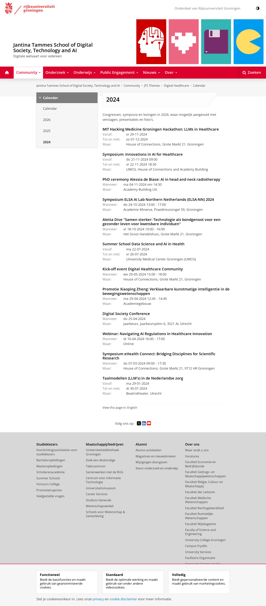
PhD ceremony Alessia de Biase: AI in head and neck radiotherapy (161, 179)
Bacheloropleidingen (50, 460)
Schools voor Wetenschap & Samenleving (105, 514)
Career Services (97, 494)
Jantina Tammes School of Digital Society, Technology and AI (78, 86)
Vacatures (192, 456)
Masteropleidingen (49, 466)
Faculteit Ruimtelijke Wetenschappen (199, 516)
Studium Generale (98, 500)
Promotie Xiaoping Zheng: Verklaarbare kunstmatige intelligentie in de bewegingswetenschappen (166, 291)
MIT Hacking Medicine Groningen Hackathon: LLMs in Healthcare (161, 129)
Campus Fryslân (196, 546)
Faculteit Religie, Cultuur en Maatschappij (204, 484)
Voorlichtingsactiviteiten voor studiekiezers (56, 452)
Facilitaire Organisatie (200, 558)
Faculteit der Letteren (200, 492)
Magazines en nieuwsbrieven (156, 456)
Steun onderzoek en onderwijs (157, 468)
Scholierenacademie (50, 472)
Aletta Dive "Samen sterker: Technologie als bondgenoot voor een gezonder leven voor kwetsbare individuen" (162, 221)
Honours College (48, 484)
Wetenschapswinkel (99, 506)
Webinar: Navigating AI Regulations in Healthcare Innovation (157, 333)
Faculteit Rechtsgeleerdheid (204, 508)
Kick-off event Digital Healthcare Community (143, 268)
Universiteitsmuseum (101, 488)
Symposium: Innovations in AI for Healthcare (143, 154)
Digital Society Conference (126, 313)
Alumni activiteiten (148, 450)
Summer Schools (48, 478)
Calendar (50, 98)
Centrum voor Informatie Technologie (103, 480)
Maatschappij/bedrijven (104, 444)
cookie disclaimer (123, 599)
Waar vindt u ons (197, 450)
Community (132, 86)
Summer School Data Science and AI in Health (144, 243)
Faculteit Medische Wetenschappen (198, 500)
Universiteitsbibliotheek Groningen (102, 452)
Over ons (192, 444)
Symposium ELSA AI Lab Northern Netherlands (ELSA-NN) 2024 (158, 199)
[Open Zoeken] (252, 73)
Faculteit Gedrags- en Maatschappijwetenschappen (205, 474)
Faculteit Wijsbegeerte (200, 524)
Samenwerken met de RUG (104, 472)
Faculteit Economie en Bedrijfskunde (200, 464)
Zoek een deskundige (100, 460)
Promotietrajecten (49, 490)
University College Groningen (205, 540)
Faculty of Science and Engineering (200, 532)
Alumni (141, 444)
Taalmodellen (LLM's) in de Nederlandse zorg (143, 378)
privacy (98, 599)
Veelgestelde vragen (50, 496)
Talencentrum (95, 466)
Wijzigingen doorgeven (151, 462)
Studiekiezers (47, 444)
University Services (198, 552)
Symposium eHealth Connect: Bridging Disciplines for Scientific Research (159, 356)
